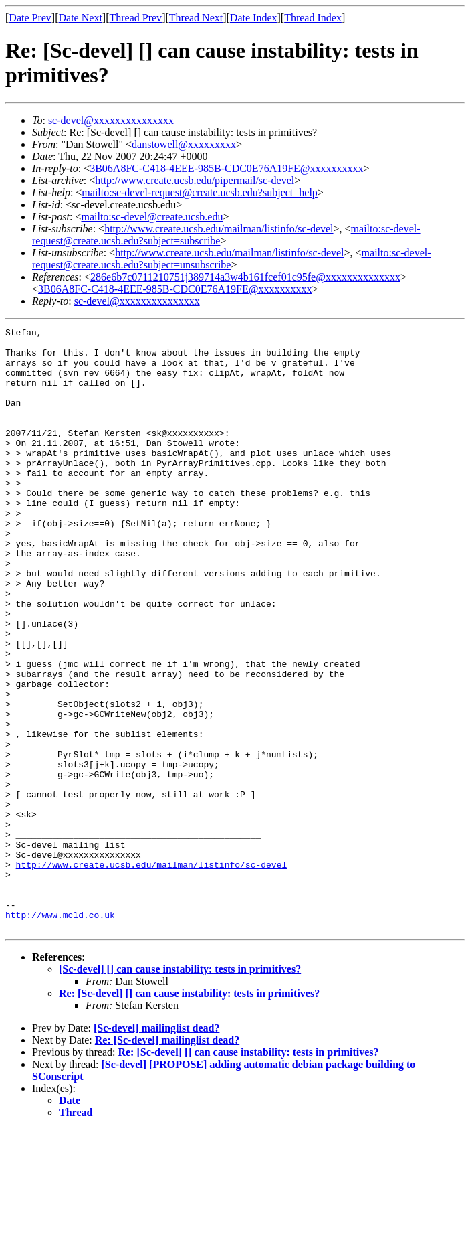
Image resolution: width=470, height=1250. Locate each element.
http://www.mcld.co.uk (60, 1033)
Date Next (80, 17)
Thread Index (313, 17)
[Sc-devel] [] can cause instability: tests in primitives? (180, 1089)
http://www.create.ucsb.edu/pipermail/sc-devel (194, 180)
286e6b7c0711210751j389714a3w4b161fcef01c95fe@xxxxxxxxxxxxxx (245, 277)
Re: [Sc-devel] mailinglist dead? (167, 1160)
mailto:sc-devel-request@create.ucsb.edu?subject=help (200, 192)
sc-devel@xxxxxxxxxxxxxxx (111, 120)
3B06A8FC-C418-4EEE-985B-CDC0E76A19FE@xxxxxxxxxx (226, 168)
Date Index (253, 17)
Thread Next (196, 17)
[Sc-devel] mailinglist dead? (156, 1148)
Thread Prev (135, 17)
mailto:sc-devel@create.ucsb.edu (152, 216)
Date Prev (30, 17)
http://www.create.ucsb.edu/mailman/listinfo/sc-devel (218, 228)
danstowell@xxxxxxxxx (184, 144)
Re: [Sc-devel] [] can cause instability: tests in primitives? (189, 1113)
